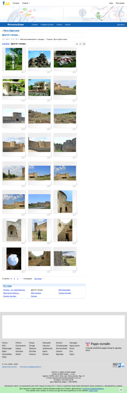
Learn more (93, 391)
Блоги (71, 348)
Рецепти (32, 354)
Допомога (120, 25)
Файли (18, 354)
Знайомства (47, 348)
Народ (18, 348)
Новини (59, 351)
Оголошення (21, 346)
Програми (46, 343)
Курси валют (74, 346)
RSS (4, 346)
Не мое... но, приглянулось (14, 290)
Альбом (5, 44)
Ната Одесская (11, 31)
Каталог (59, 343)
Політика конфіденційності (30, 367)
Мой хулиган (36, 293)
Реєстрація (120, 3)
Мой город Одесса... (11, 293)
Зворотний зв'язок (9, 367)
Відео (4, 351)
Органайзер (7, 354)
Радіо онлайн (100, 344)
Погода (32, 346)
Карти (45, 351)
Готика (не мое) (65, 293)
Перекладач (7, 348)
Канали (67, 25)
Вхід (111, 3)
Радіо (4, 357)
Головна (16, 3)
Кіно (71, 351)
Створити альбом (47, 25)
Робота (18, 343)
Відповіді (59, 354)
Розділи (25, 3)
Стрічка (59, 25)
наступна (38, 279)
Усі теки (7, 286)
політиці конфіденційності (93, 389)
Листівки (32, 351)
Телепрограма (62, 346)
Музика (45, 354)
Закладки (73, 343)
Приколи (32, 348)
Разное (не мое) (9, 296)
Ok (121, 390)
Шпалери (19, 351)
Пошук (31, 343)
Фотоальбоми (61, 348)
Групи (71, 354)
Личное (34, 296)
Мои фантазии (64, 290)
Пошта (4, 343)
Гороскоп (46, 346)
